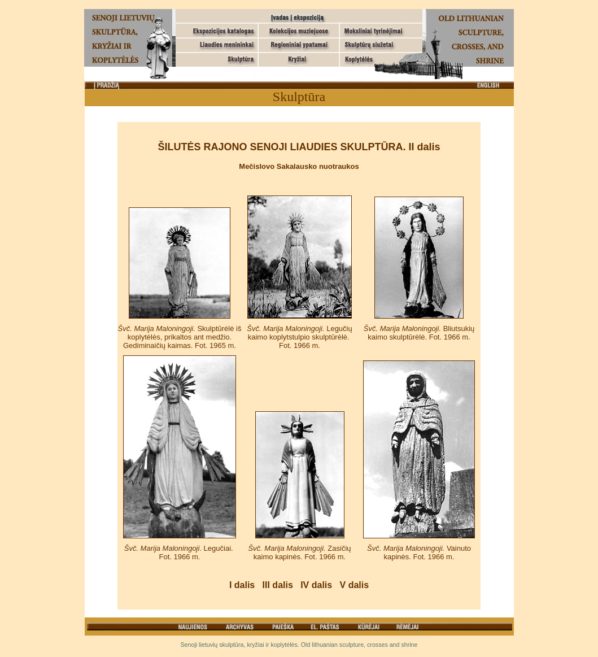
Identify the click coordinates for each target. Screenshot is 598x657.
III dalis (278, 585)
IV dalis (316, 585)
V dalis (354, 585)
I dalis (242, 585)
